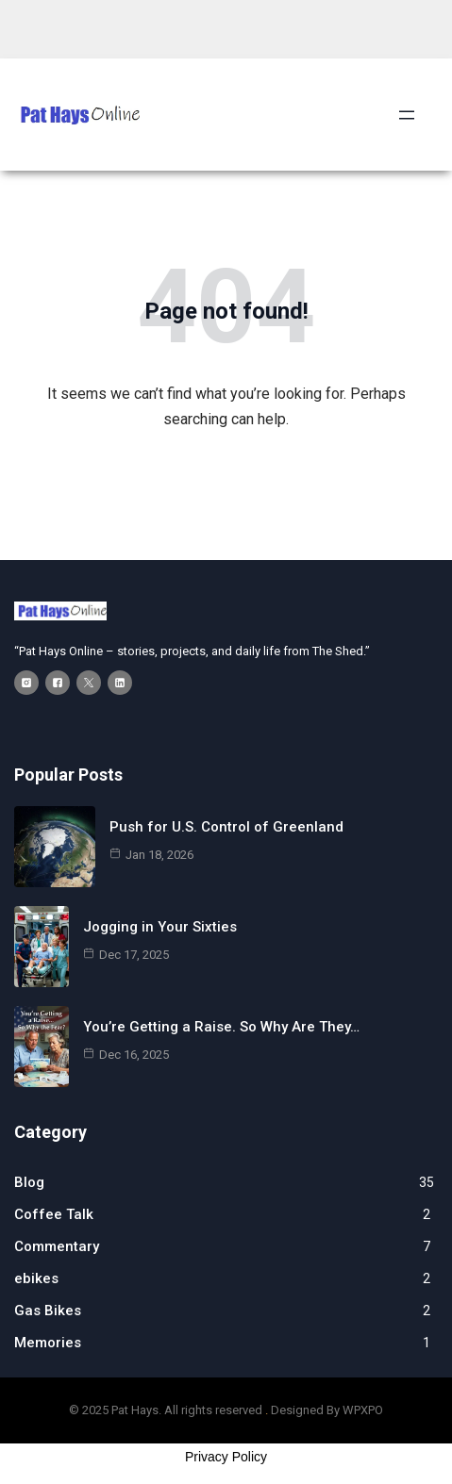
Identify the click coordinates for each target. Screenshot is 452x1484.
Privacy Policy (226, 1456)
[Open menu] (406, 115)
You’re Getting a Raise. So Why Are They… (221, 1026)
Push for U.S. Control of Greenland (226, 826)
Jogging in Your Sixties (160, 926)
